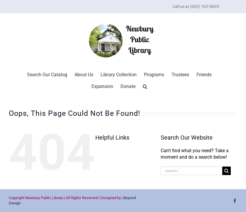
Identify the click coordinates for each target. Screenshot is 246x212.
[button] (145, 86)
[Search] (226, 171)
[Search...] (192, 171)
